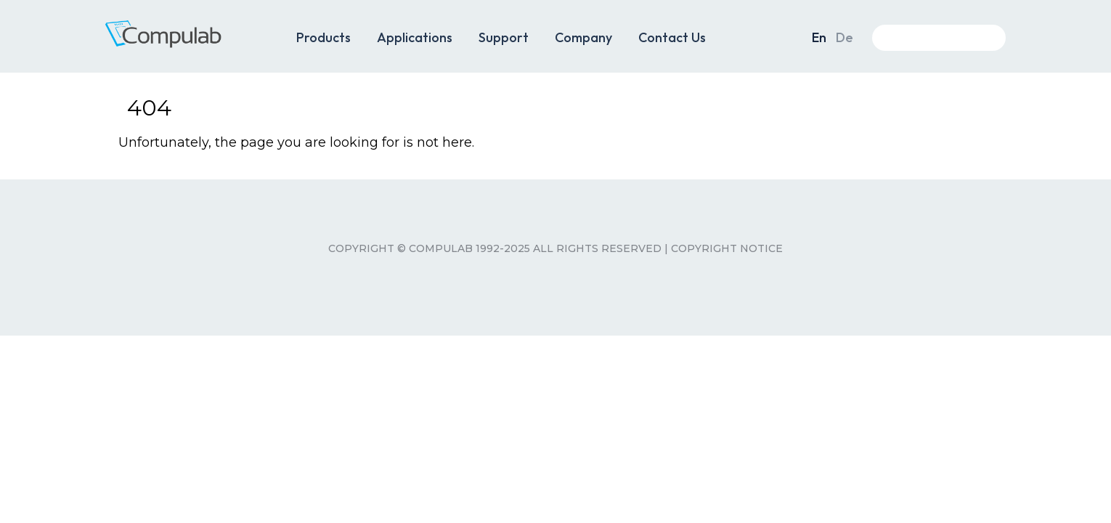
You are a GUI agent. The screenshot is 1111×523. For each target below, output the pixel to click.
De (844, 37)
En (819, 37)
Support (504, 37)
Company (583, 37)
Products (323, 37)
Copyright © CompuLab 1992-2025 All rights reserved (495, 248)
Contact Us (672, 37)
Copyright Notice (727, 248)
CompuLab (185, 42)
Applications (414, 37)
